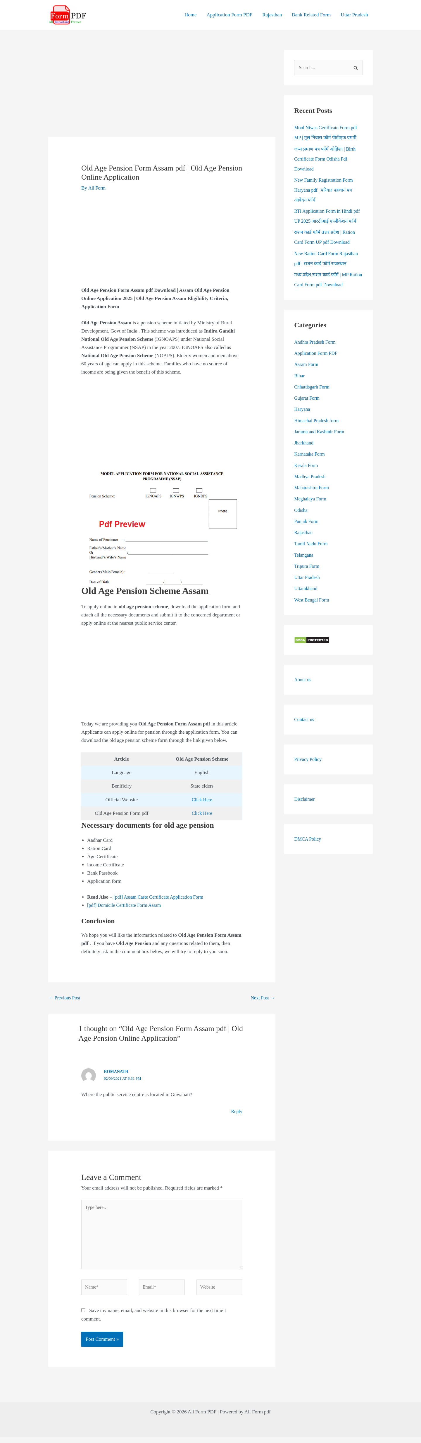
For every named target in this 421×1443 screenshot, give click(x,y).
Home (190, 15)
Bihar (299, 386)
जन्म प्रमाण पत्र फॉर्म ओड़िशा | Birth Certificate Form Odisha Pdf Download (326, 159)
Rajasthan (272, 15)
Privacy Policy (308, 769)
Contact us (304, 729)
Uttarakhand (306, 599)
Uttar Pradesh (354, 15)
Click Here (202, 800)
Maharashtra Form (312, 498)
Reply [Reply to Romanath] (236, 1112)
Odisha (301, 520)
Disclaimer (305, 809)
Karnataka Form (310, 464)
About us (303, 690)
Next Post (262, 998)
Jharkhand (304, 453)
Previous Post (65, 998)
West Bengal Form (312, 610)
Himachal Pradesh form (317, 431)
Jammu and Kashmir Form (320, 442)
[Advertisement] (162, 93)
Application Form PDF (229, 15)
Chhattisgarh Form (313, 397)
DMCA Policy (308, 849)
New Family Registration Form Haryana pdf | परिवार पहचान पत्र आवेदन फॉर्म (325, 190)
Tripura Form (307, 577)
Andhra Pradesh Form (316, 352)
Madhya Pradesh (310, 487)
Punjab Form (307, 532)
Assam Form (307, 375)
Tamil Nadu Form (312, 554)
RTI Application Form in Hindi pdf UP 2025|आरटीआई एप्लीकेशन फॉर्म (326, 221)
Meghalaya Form (311, 509)
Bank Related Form (311, 15)
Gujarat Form (307, 408)
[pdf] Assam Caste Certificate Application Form (161, 897)
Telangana (304, 565)
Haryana (302, 419)
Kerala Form (306, 475)
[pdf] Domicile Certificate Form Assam (126, 905)
